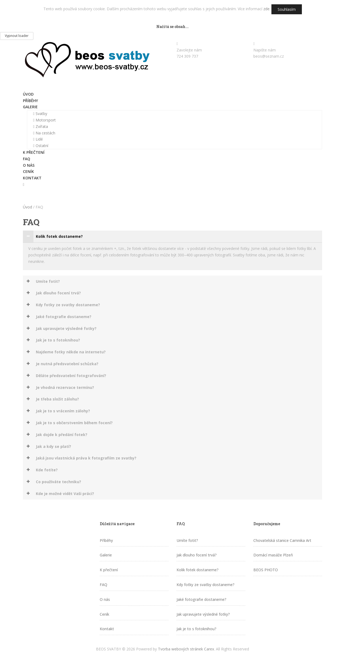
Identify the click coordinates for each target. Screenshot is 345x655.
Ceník (28, 171)
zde (266, 8)
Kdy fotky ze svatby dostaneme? (205, 584)
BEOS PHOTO (265, 569)
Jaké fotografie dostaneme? (201, 599)
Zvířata (40, 126)
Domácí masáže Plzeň (273, 555)
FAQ (26, 158)
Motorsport (44, 120)
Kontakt (32, 177)
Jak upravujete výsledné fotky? (203, 614)
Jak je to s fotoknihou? (196, 628)
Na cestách (44, 132)
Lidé (38, 139)
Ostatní (40, 145)
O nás (28, 165)
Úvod (28, 94)
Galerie (30, 106)
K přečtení (33, 152)
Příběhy (30, 100)
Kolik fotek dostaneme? (198, 569)
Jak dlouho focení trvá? (197, 555)
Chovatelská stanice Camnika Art (282, 540)
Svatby (40, 113)
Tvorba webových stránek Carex (186, 648)
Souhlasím (287, 9)
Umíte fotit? (187, 540)
